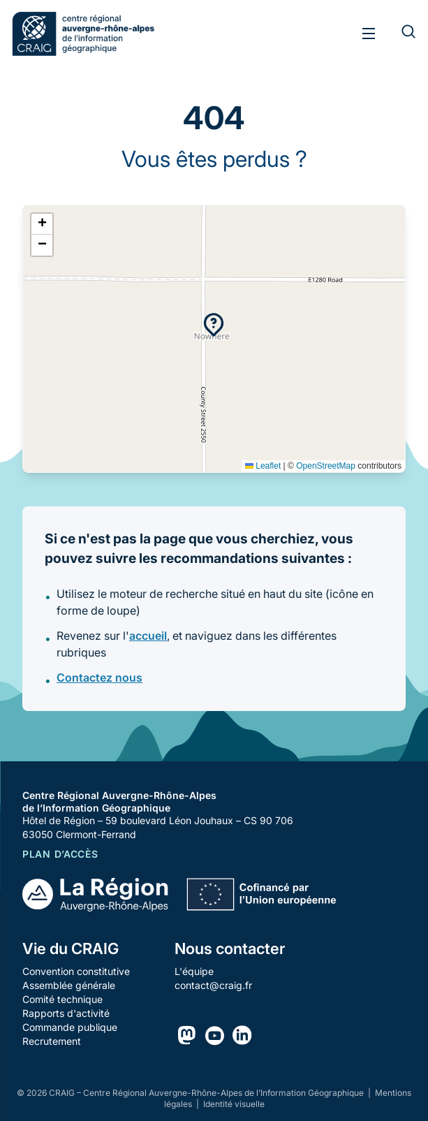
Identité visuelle (234, 1104)
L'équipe (194, 971)
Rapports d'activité (66, 1013)
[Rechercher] (400, 33)
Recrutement (51, 1041)
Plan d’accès (60, 854)
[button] (214, 325)
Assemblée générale (68, 985)
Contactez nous (99, 677)
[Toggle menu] (369, 33)
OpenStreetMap (325, 466)
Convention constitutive (76, 971)
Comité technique (62, 999)
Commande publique (69, 1027)
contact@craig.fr (213, 985)
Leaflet (263, 466)
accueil (148, 636)
